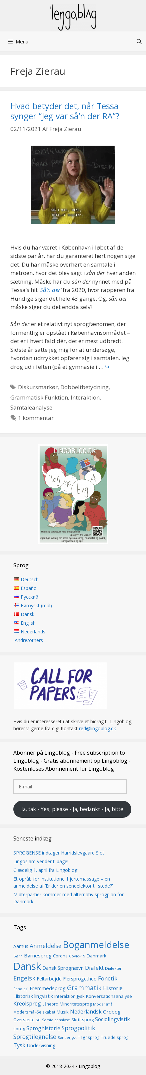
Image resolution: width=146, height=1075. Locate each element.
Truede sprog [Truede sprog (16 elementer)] (114, 1038)
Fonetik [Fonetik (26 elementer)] (107, 978)
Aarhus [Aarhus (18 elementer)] (20, 946)
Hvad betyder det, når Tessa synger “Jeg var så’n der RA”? (64, 111)
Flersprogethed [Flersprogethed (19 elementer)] (80, 979)
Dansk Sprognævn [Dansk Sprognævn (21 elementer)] (63, 968)
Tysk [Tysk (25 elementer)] (19, 1045)
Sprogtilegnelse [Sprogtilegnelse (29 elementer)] (34, 1037)
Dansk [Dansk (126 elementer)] (27, 966)
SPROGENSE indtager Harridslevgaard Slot (58, 853)
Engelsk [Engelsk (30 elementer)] (24, 978)
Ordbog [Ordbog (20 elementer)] (112, 1011)
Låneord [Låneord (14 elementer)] (50, 1004)
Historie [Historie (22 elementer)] (113, 988)
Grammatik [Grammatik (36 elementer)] (84, 987)
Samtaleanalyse (31, 407)
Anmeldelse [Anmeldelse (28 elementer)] (45, 946)
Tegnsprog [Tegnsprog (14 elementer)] (89, 1038)
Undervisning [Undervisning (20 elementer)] (41, 1045)
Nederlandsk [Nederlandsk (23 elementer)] (86, 1011)
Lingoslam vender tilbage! (40, 861)
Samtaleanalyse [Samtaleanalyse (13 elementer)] (56, 1020)
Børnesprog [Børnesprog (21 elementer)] (38, 955)
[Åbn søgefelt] (139, 41)
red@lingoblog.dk (97, 729)
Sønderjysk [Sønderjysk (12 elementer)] (67, 1038)
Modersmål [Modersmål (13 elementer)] (103, 1004)
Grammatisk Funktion (39, 397)
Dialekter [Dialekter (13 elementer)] (113, 968)
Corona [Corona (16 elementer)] (60, 956)
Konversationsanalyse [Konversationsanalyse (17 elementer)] (109, 996)
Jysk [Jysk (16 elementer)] (81, 996)
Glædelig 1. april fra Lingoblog (45, 870)
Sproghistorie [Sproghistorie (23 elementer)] (43, 1028)
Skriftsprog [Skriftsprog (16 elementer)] (82, 1020)
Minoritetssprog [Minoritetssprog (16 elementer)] (76, 1004)
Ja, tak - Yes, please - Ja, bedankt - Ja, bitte (72, 809)
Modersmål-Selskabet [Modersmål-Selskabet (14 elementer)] (34, 1012)
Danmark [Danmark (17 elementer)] (96, 956)
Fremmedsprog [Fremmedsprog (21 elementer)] (48, 988)
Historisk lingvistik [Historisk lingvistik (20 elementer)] (33, 995)
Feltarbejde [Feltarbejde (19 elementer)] (49, 979)
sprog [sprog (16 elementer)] (19, 1029)
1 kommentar (36, 418)
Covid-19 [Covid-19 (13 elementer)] (77, 955)
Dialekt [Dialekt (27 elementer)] (94, 968)
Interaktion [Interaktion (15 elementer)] (65, 996)
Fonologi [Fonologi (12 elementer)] (20, 988)
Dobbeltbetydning (84, 387)
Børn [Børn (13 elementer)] (18, 955)
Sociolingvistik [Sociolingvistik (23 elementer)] (112, 1019)
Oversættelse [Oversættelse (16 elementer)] (27, 1020)
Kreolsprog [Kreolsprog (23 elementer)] (27, 1003)
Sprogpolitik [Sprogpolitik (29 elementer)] (78, 1028)
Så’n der (50, 290)
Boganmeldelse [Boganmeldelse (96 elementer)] (96, 944)
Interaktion (85, 397)
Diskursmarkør (38, 387)
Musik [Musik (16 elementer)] (63, 1012)
